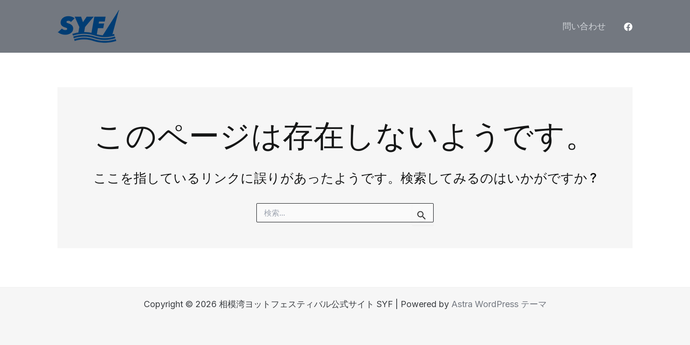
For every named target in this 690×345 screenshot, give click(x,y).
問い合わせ (584, 26)
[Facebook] (628, 27)
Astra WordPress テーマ (499, 304)
